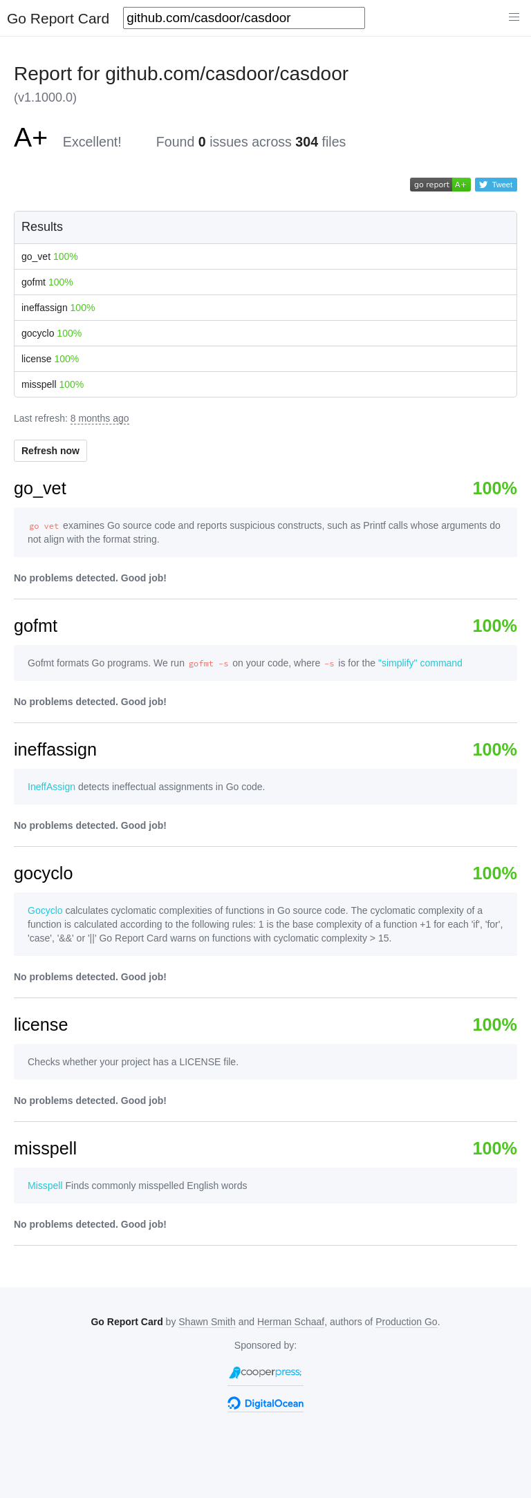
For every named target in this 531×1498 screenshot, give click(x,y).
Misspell (45, 1185)
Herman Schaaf (290, 1321)
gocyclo (51, 333)
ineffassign (58, 307)
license (50, 358)
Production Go (406, 1321)
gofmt (47, 282)
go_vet (49, 256)
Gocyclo (45, 910)
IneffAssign (51, 786)
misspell (52, 384)
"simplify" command (420, 662)
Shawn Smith (206, 1321)
